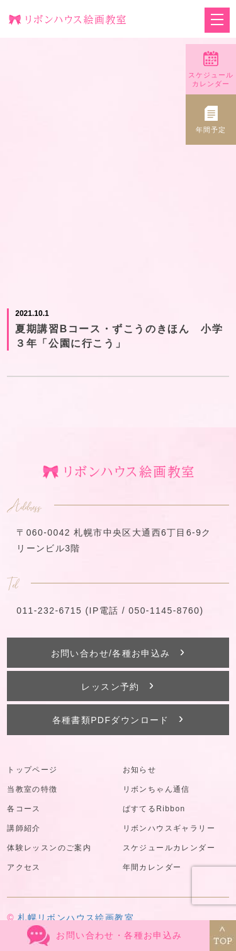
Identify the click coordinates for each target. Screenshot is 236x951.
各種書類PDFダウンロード (118, 718)
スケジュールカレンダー (169, 847)
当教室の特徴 (32, 789)
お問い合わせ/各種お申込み (118, 652)
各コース (24, 808)
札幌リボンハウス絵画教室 (76, 918)
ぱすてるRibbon (154, 808)
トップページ (32, 769)
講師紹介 (24, 828)
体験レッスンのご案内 (49, 847)
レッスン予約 (117, 685)
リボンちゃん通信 (156, 789)
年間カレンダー (152, 867)
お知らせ (140, 769)
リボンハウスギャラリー (169, 828)
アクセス (24, 867)
